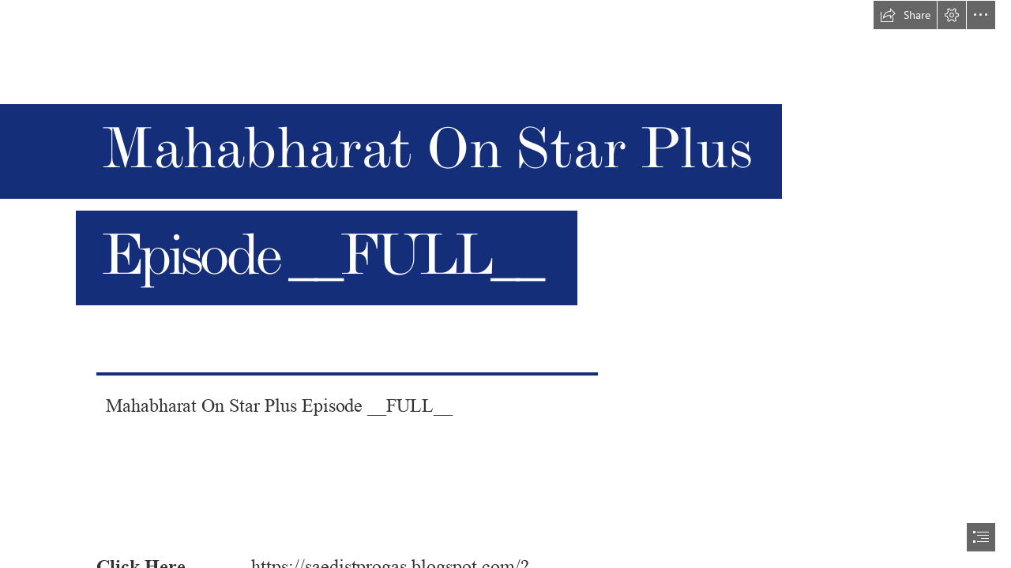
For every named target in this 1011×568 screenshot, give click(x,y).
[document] (505, 284)
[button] (905, 15)
